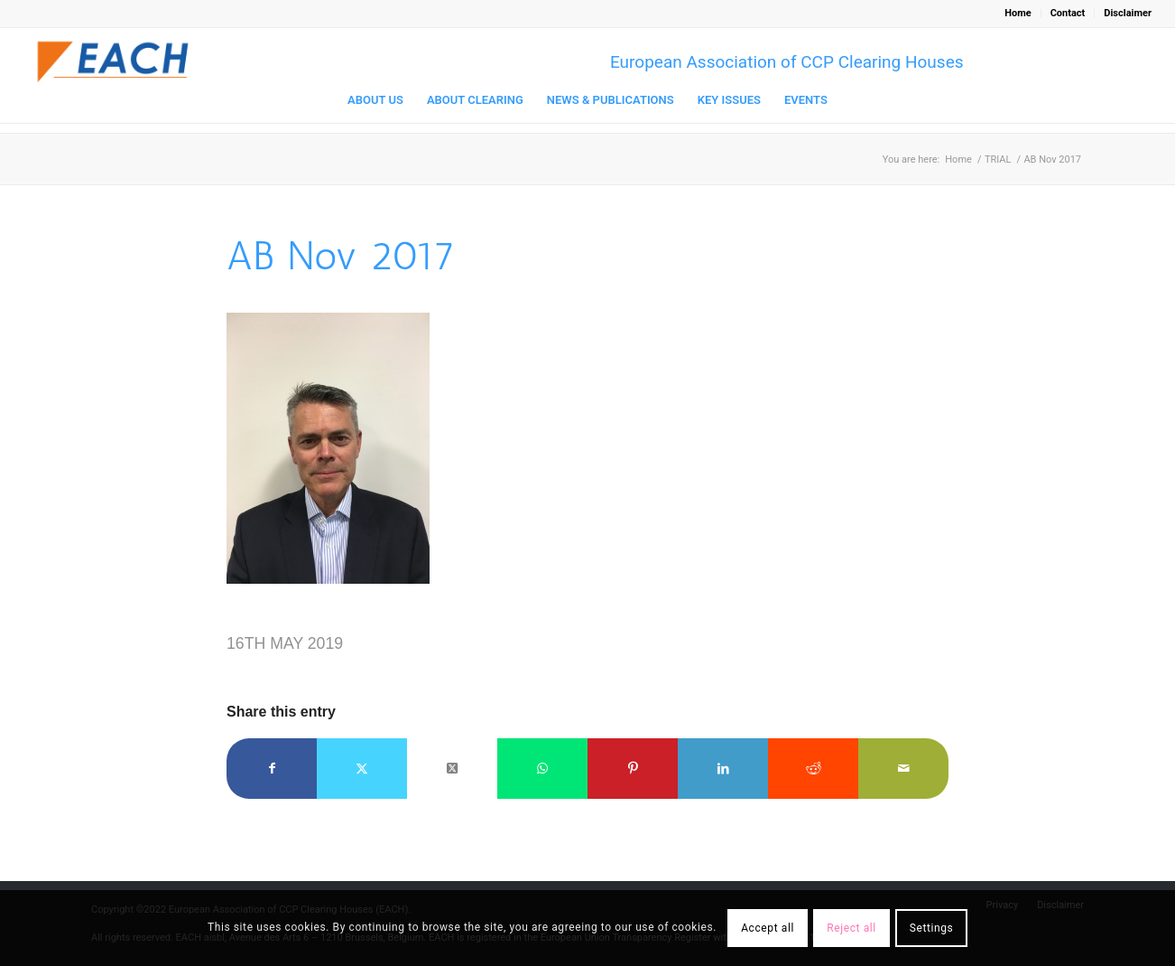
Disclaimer (1128, 13)
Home (1017, 13)
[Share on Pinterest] (633, 768)
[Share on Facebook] (272, 768)
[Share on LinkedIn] (723, 768)
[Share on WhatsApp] (542, 768)
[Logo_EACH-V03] (113, 62)
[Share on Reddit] (813, 768)
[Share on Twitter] (362, 768)
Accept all (767, 928)
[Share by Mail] (903, 768)
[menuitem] (1018, 13)
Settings (932, 928)
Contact (1068, 13)
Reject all (851, 928)
